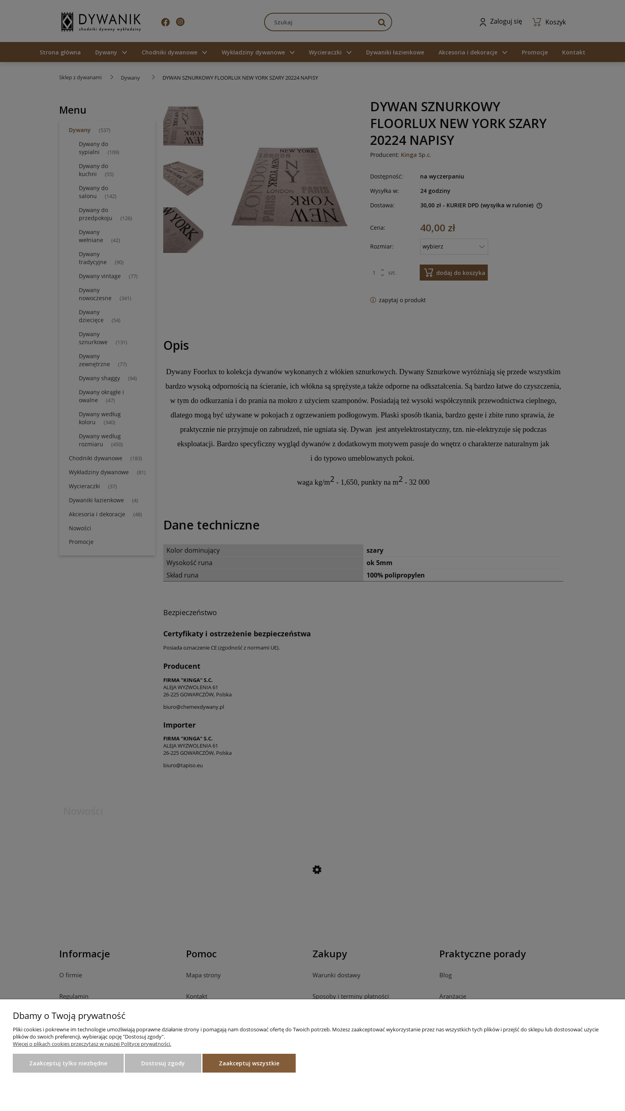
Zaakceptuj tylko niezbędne (68, 1063)
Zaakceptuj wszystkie (249, 1063)
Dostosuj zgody (163, 1063)
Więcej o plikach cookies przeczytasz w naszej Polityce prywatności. (92, 1043)
